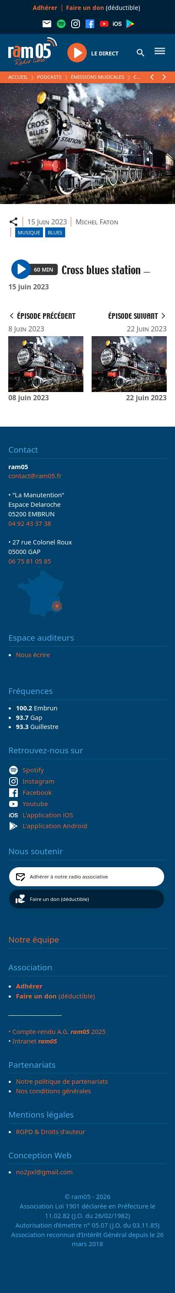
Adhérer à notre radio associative (69, 876)
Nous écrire (33, 654)
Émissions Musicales (97, 77)
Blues (55, 232)
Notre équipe (33, 939)
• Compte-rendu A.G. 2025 (57, 1031)
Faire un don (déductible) (59, 899)
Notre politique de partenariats (62, 1081)
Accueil (18, 77)
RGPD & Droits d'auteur (50, 1131)
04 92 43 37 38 (29, 523)
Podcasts (49, 77)
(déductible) (103, 7)
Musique (29, 232)
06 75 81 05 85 (29, 561)
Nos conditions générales (53, 1090)
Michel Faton (97, 222)
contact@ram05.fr (35, 475)
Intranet (34, 1041)
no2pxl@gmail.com (44, 1171)
